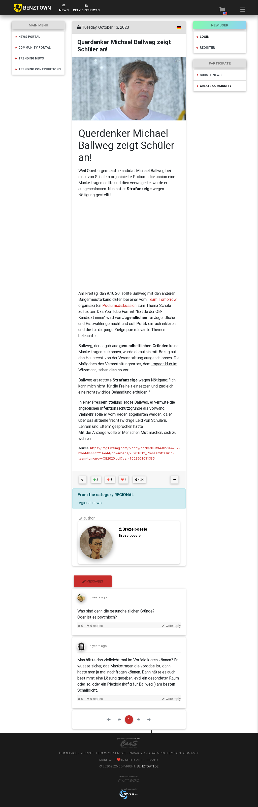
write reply (171, 626)
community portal (32, 47)
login (202, 37)
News (64, 8)
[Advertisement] (129, 244)
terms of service (110, 753)
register (205, 47)
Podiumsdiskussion (120, 305)
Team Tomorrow (162, 299)
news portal (27, 37)
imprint (86, 753)
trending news (29, 58)
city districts (86, 8)
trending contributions (37, 69)
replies (94, 626)
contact (191, 753)
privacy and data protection (155, 753)
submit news (208, 75)
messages (92, 581)
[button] (222, 10)
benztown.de (147, 766)
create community (214, 86)
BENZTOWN (32, 8)
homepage (68, 753)
